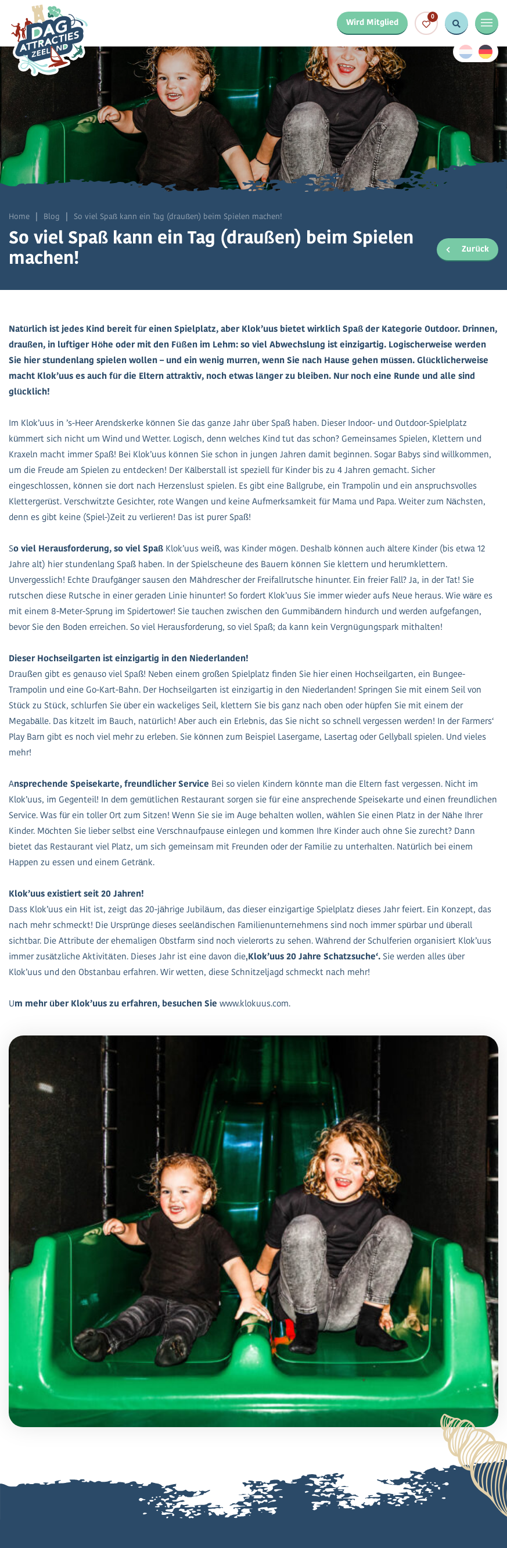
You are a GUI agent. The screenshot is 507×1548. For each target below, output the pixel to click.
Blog (52, 217)
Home (19, 217)
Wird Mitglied (372, 23)
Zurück (467, 249)
